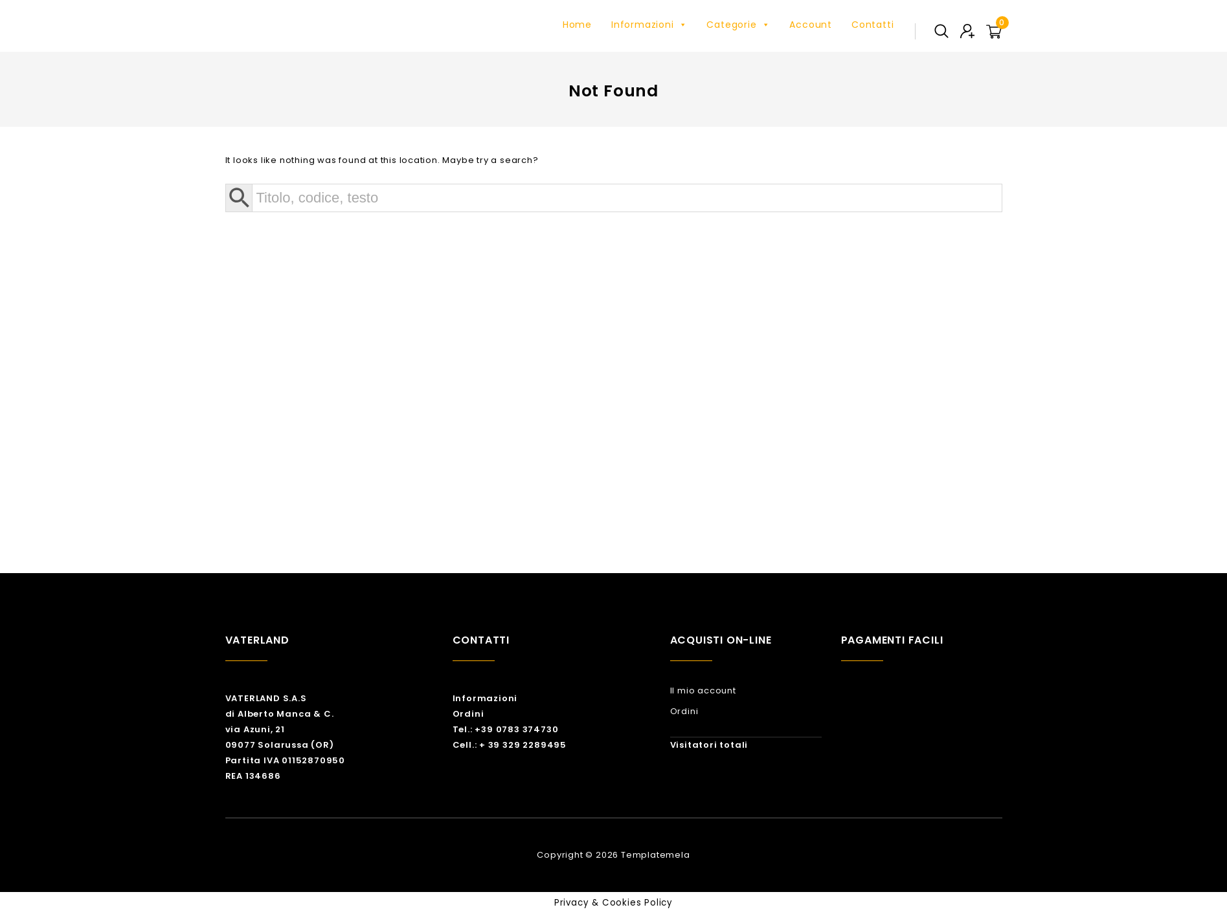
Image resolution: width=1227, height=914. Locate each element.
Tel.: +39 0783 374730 (506, 729)
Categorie (738, 24)
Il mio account (703, 690)
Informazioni (649, 24)
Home (577, 24)
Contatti (872, 24)
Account (810, 24)
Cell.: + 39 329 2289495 (510, 745)
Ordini (468, 714)
